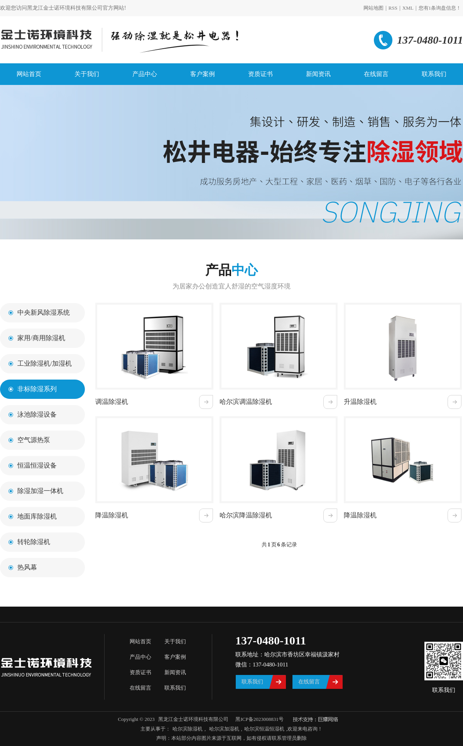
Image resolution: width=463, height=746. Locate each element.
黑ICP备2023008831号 (259, 719)
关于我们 (86, 74)
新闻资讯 (318, 74)
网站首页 (29, 74)
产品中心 (144, 74)
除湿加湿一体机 (40, 491)
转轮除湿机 (33, 542)
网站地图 (373, 8)
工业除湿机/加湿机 (44, 363)
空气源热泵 (33, 440)
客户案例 (202, 74)
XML (408, 8)
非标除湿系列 (37, 389)
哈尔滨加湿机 (223, 729)
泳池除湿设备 (37, 414)
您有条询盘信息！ (440, 8)
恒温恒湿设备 (37, 465)
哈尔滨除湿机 (187, 729)
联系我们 (434, 74)
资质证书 (260, 74)
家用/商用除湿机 (41, 338)
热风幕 (27, 567)
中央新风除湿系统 (43, 312)
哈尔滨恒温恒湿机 (264, 729)
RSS (393, 8)
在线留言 (376, 74)
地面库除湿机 (37, 516)
